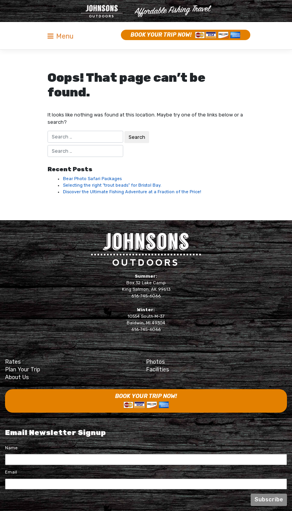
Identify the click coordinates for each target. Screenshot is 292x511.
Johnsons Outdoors (146, 249)
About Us (17, 377)
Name (11, 447)
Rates (13, 361)
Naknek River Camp (146, 11)
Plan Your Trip (22, 369)
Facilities (157, 369)
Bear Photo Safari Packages (92, 178)
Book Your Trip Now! (161, 35)
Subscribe (269, 499)
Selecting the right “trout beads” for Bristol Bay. (112, 185)
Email (11, 472)
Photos (155, 361)
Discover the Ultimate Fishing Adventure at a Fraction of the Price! (132, 191)
